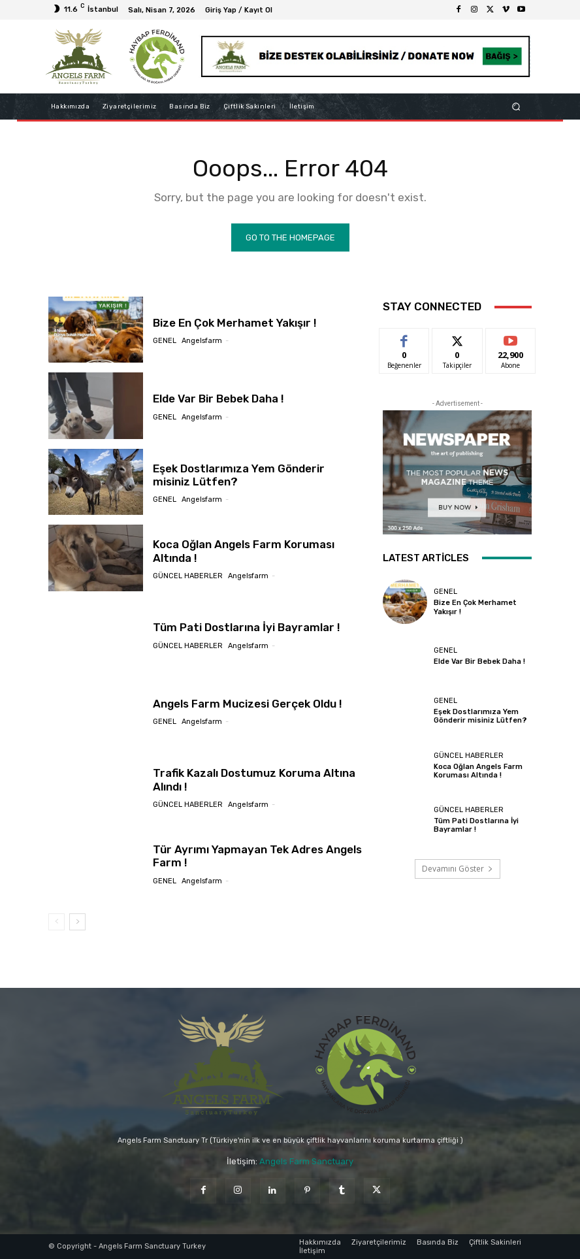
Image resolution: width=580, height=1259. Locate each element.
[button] (516, 106)
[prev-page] (56, 922)
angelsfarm (202, 340)
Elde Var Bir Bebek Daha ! (218, 398)
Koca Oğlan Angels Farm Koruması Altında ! (243, 551)
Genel (164, 340)
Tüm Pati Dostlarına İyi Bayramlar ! (246, 627)
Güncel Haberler (188, 576)
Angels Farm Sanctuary (306, 1161)
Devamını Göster (457, 869)
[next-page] (77, 922)
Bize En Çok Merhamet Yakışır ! (234, 322)
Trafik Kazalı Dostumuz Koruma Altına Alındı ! (253, 779)
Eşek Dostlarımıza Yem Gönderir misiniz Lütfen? (480, 716)
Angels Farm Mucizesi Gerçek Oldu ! (247, 703)
